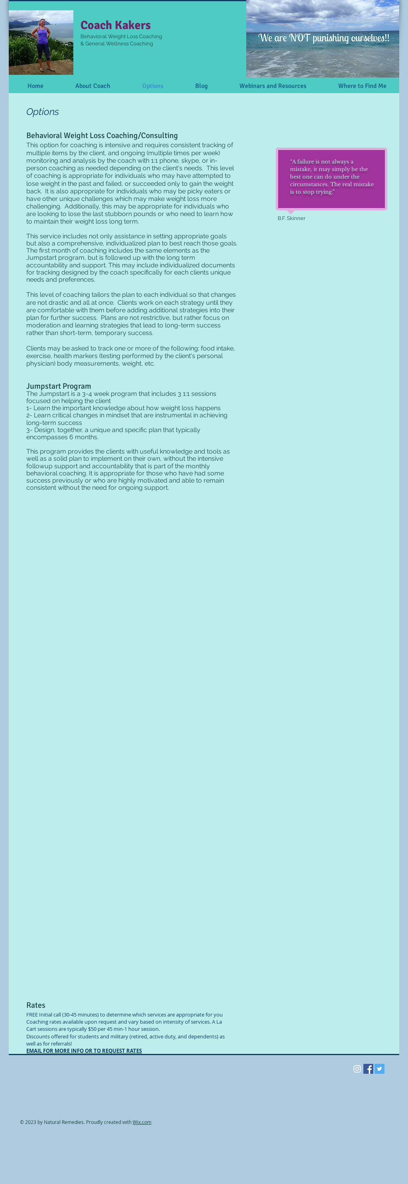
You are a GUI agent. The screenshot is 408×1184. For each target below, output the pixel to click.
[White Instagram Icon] (357, 1069)
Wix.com (142, 1122)
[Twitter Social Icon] (379, 1069)
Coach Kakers (115, 25)
